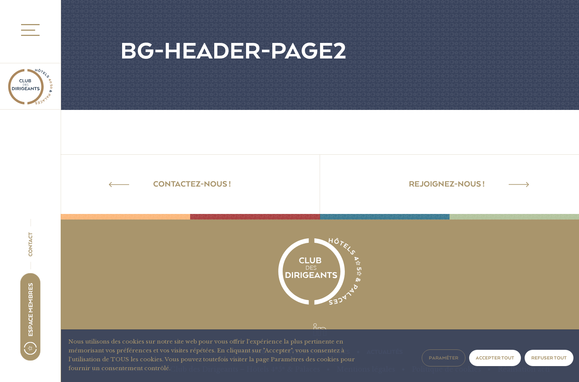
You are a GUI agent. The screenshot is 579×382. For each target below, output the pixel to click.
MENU (28, 30)
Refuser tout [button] (549, 358)
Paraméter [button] (443, 358)
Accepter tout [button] (495, 358)
